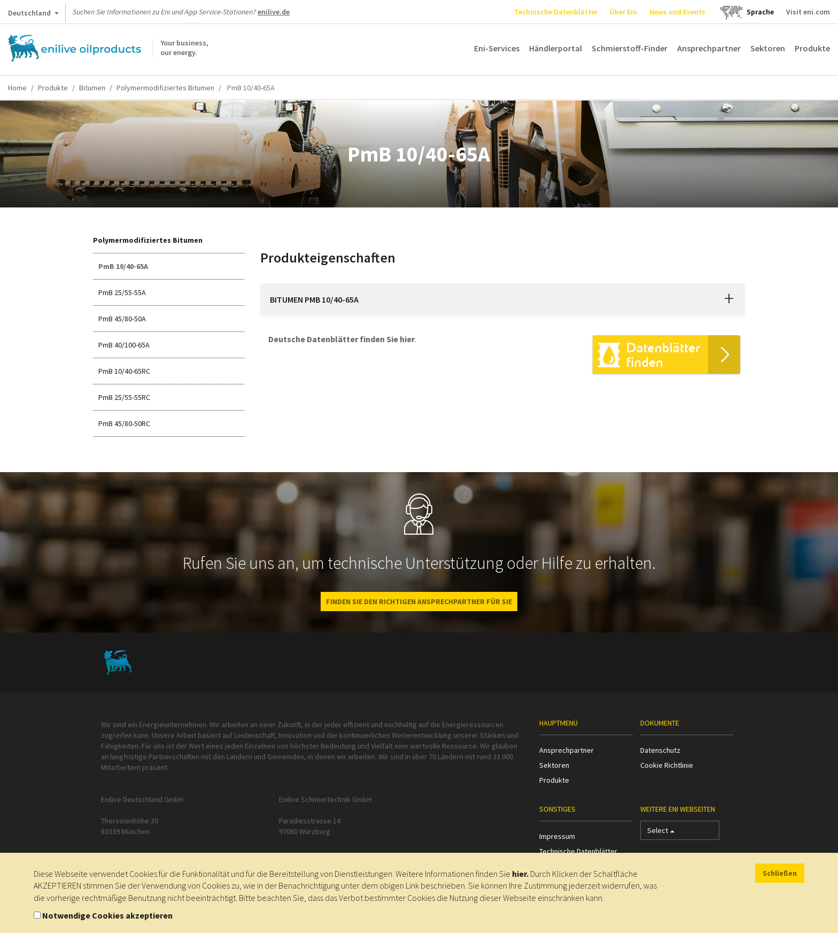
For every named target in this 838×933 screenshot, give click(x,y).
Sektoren (767, 48)
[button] (729, 299)
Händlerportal (555, 48)
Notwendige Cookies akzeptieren (107, 915)
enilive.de (274, 12)
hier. (520, 873)
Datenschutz (660, 750)
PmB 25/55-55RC (124, 397)
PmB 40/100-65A (124, 345)
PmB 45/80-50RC (124, 423)
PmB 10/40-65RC (124, 371)
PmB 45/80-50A (122, 318)
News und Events (677, 12)
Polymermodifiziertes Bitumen (165, 87)
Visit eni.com (808, 12)
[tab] (503, 299)
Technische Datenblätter (556, 12)
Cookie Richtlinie (666, 765)
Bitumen (92, 87)
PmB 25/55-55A (122, 292)
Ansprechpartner (709, 48)
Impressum (557, 836)
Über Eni (623, 12)
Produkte (812, 48)
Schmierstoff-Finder (630, 48)
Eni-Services (496, 48)
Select (660, 833)
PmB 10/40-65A (123, 266)
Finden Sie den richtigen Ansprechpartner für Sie (419, 601)
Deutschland (33, 15)
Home (17, 87)
